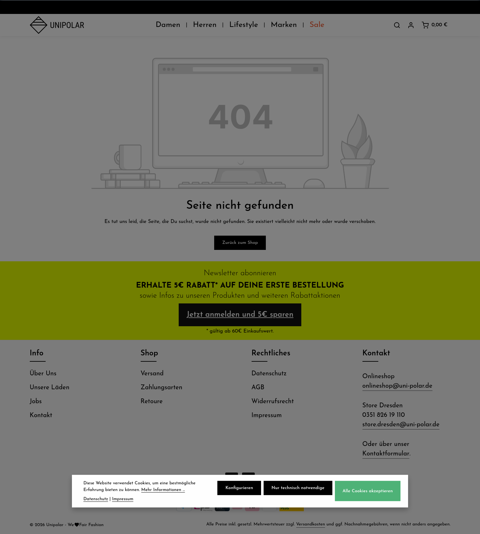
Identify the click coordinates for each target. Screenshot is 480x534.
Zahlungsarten (161, 388)
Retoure (152, 401)
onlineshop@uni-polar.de (397, 386)
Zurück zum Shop (240, 242)
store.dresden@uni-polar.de (401, 425)
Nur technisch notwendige (298, 492)
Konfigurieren (239, 492)
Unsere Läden (50, 388)
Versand (152, 374)
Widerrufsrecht (273, 401)
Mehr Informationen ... (163, 494)
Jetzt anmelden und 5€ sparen (240, 315)
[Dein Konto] (411, 25)
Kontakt (41, 415)
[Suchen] (397, 25)
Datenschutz (269, 374)
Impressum (267, 415)
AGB (258, 388)
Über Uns (43, 374)
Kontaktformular (386, 454)
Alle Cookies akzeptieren (367, 495)
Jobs (36, 401)
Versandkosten (310, 524)
